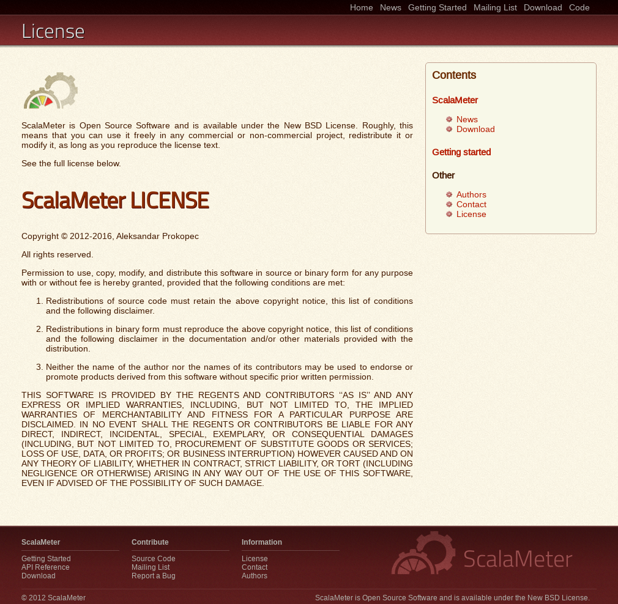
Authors (471, 194)
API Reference (45, 567)
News (390, 7)
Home (361, 7)
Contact (471, 204)
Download (543, 7)
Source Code (154, 558)
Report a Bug (154, 576)
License (471, 214)
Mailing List (495, 7)
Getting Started (437, 7)
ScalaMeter (455, 100)
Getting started (461, 152)
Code (579, 7)
